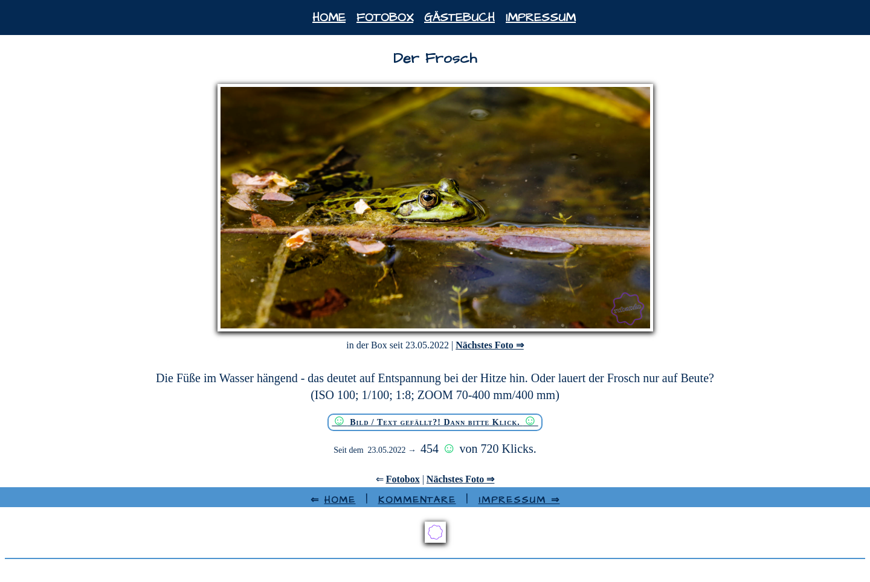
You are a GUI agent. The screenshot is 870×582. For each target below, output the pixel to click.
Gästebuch (459, 17)
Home (329, 17)
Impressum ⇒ (519, 500)
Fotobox (384, 17)
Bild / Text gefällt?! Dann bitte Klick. (435, 421)
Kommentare (417, 500)
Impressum (541, 17)
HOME (340, 500)
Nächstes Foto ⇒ (490, 345)
